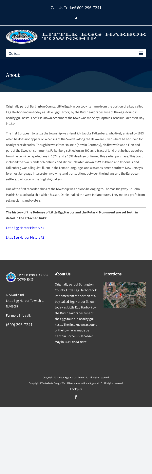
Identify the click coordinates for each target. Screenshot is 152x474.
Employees (76, 389)
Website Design (53, 383)
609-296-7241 (89, 8)
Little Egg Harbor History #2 (25, 237)
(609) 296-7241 (19, 325)
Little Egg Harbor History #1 (25, 228)
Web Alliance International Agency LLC (82, 383)
